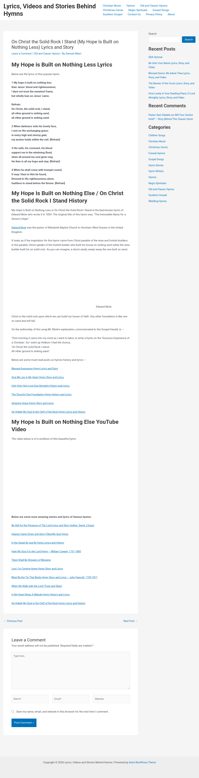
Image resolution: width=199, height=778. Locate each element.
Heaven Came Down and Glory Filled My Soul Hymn (42, 534)
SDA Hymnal (156, 57)
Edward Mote (19, 227)
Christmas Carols (113, 10)
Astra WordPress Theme (142, 762)
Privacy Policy (154, 14)
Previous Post (14, 621)
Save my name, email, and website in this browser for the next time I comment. (62, 714)
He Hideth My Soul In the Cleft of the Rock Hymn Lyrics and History (51, 411)
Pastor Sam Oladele (160, 115)
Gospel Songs (161, 10)
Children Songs (157, 139)
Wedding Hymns (158, 205)
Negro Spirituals (138, 10)
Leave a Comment (22, 53)
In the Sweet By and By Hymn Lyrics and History (39, 542)
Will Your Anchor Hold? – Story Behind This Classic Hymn (168, 119)
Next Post (130, 621)
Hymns (130, 5)
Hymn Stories (156, 169)
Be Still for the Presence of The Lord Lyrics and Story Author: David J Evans (56, 525)
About (171, 14)
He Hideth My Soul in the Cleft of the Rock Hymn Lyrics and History (51, 603)
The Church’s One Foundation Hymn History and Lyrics (43, 394)
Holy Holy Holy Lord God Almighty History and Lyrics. (43, 385)
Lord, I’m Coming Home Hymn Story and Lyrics (39, 568)
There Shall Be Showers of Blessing (32, 560)
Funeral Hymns (157, 157)
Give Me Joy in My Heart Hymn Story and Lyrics (39, 377)
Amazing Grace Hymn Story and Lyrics (34, 403)
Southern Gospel (112, 14)
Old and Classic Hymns (153, 5)
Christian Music (112, 5)
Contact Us (134, 14)
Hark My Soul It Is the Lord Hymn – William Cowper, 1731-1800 (48, 551)
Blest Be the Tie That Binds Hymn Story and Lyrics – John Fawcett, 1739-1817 (57, 577)
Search (153, 33)
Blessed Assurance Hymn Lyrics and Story (36, 368)
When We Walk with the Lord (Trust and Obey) (38, 586)
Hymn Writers (157, 175)
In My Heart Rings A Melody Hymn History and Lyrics (42, 594)
